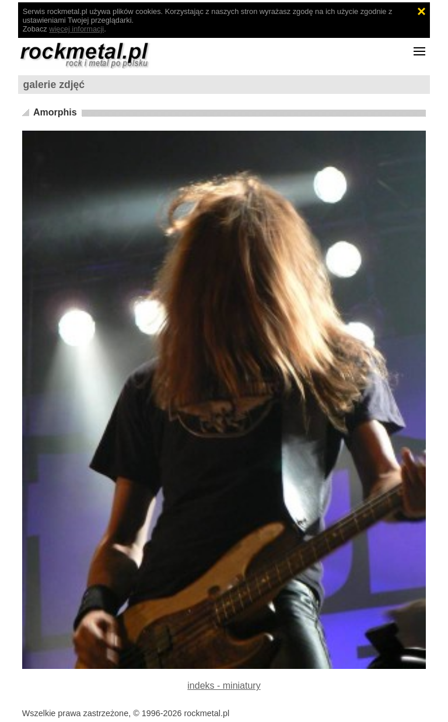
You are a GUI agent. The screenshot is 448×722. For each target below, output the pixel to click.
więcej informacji (76, 28)
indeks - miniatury (223, 686)
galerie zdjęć (54, 84)
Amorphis (55, 112)
